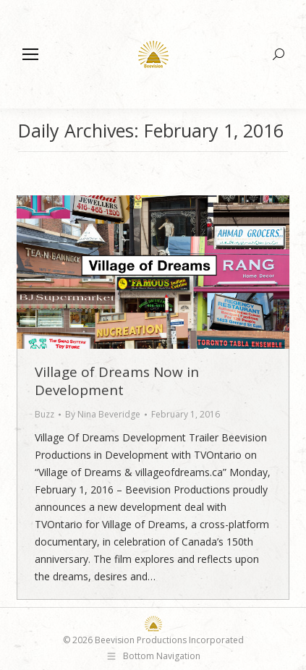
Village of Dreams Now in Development (117, 380)
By (102, 414)
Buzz (44, 414)
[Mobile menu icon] (30, 54)
